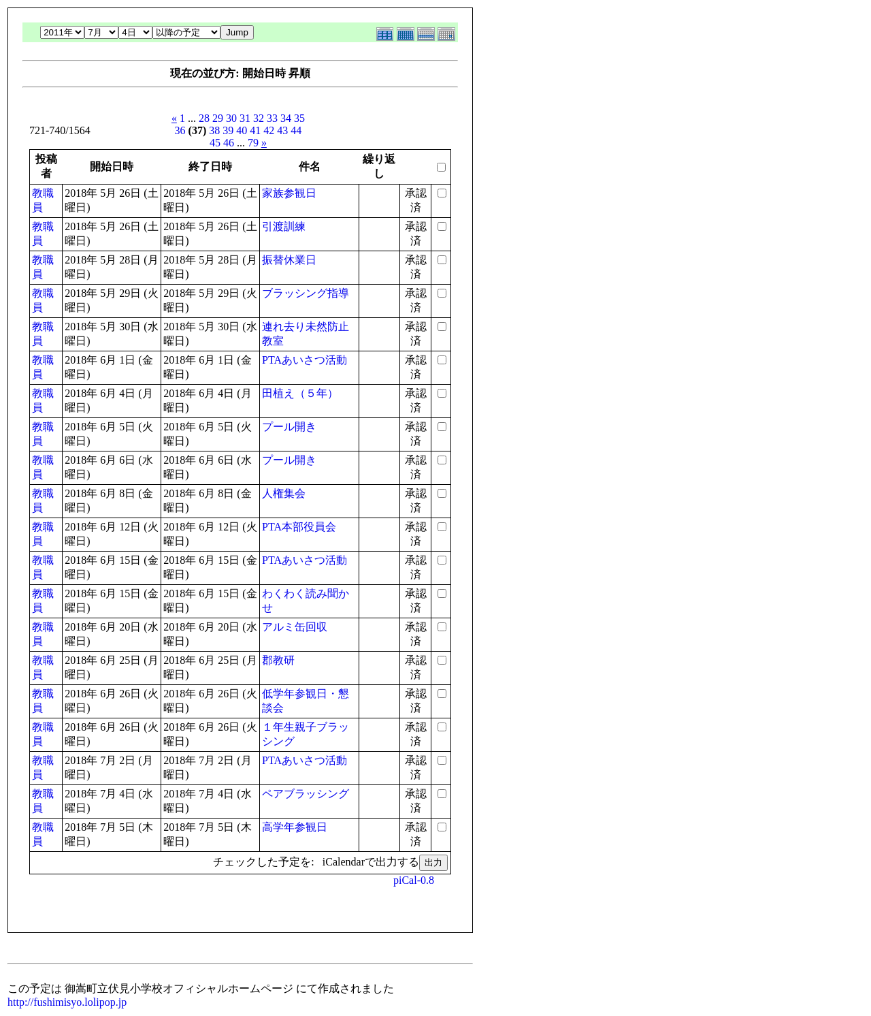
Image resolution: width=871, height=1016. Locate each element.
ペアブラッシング (305, 793)
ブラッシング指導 (305, 293)
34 (285, 118)
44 (296, 130)
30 (231, 118)
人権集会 (284, 493)
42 (268, 130)
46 (228, 142)
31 (245, 118)
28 (204, 118)
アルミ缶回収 (294, 627)
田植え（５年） (300, 393)
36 (180, 130)
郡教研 (278, 660)
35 (299, 118)
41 (255, 130)
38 (214, 130)
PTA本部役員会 (299, 527)
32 (258, 118)
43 (282, 130)
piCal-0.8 (413, 880)
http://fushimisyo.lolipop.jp (67, 1002)
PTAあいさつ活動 (304, 360)
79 (253, 142)
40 (241, 130)
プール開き (289, 426)
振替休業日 (289, 260)
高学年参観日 (294, 827)
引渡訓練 (284, 226)
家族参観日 (289, 193)
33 (272, 118)
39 (228, 130)
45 (215, 142)
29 (217, 118)
